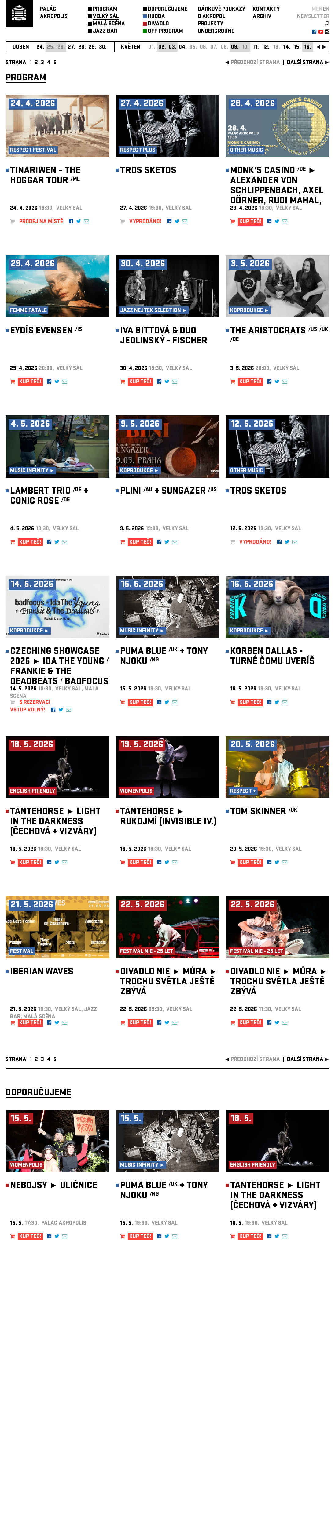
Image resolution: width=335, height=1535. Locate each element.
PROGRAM (105, 9)
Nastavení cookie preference (30, 1452)
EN (326, 9)
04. (183, 47)
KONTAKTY (266, 9)
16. (307, 47)
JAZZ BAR (105, 31)
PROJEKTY (210, 24)
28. (82, 47)
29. (92, 47)
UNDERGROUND (216, 31)
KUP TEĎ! (250, 222)
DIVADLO (158, 24)
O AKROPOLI (212, 16)
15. (297, 47)
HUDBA (156, 16)
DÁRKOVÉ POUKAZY (221, 9)
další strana (305, 63)
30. (103, 47)
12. (266, 47)
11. (255, 47)
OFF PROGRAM (165, 31)
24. (40, 47)
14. (286, 47)
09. (235, 47)
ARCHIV (262, 16)
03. (172, 47)
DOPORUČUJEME (167, 9)
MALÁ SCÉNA (109, 24)
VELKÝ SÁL (106, 16)
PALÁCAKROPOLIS (54, 13)
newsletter (313, 16)
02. (162, 47)
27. (71, 47)
